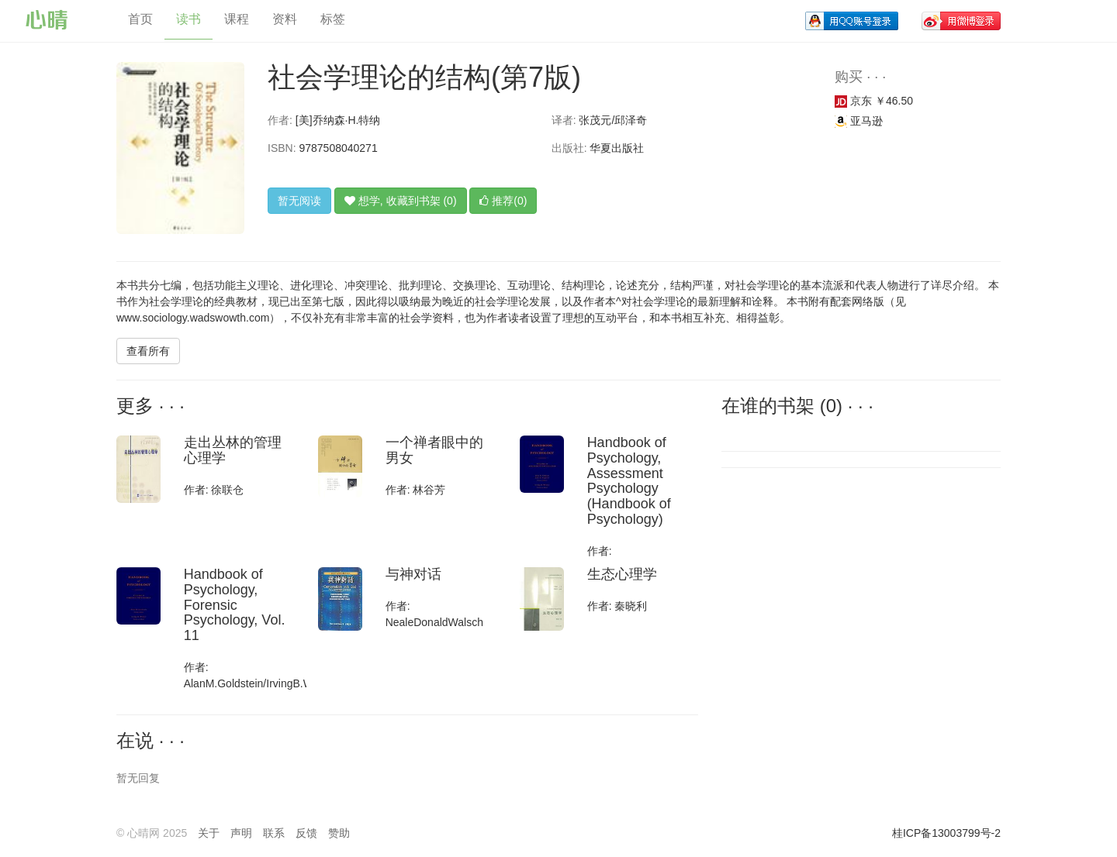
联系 (274, 833)
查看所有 (148, 351)
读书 (188, 19)
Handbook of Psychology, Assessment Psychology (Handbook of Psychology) (629, 481)
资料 (284, 19)
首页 (140, 19)
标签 (332, 19)
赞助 (339, 833)
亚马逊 (859, 121)
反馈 (306, 833)
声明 (241, 833)
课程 (236, 19)
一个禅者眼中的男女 (434, 450)
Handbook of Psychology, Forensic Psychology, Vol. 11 (234, 604)
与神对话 (413, 574)
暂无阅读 (299, 200)
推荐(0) (503, 200)
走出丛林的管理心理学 (233, 450)
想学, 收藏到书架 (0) (400, 200)
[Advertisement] (826, 580)
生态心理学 (622, 574)
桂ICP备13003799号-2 (946, 833)
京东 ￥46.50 (874, 101)
